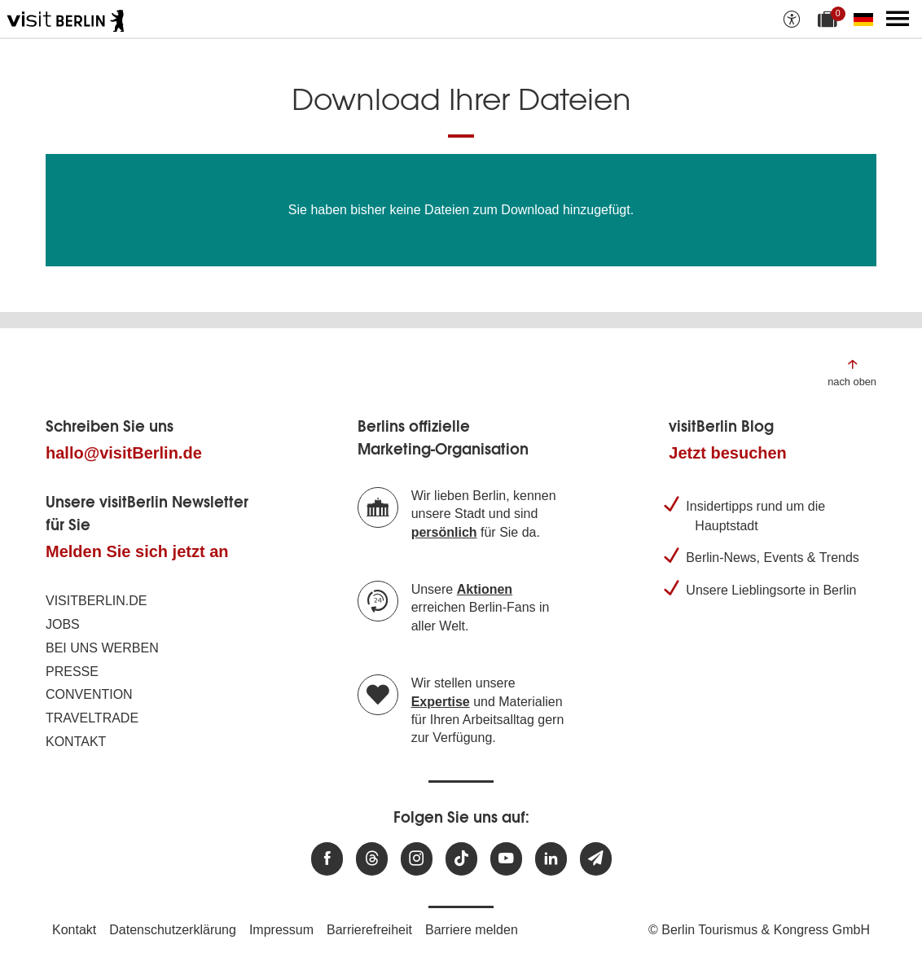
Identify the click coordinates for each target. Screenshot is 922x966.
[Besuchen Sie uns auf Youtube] (506, 859)
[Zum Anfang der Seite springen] (852, 371)
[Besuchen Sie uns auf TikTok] (461, 859)
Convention (89, 694)
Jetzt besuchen (727, 453)
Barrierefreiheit (369, 930)
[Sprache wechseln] (866, 18)
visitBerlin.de (96, 601)
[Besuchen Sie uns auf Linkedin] (551, 859)
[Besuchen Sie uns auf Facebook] (327, 859)
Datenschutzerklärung (172, 930)
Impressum (281, 930)
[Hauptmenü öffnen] (897, 18)
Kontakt (76, 742)
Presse (72, 671)
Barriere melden (471, 930)
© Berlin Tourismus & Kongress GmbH (759, 930)
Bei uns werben (102, 648)
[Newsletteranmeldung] (596, 859)
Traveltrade (92, 718)
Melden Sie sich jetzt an (137, 551)
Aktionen (484, 589)
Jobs (63, 624)
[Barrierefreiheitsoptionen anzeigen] (791, 18)
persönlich (444, 532)
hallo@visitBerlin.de (124, 453)
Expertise (440, 702)
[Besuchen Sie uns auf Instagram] (416, 859)
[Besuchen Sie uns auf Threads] (372, 859)
